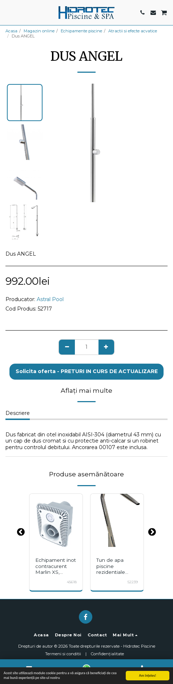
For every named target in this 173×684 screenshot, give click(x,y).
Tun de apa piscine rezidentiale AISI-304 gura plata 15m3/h (113, 572)
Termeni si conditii (63, 653)
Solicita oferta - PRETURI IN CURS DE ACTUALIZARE (87, 371)
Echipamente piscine (81, 30)
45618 (72, 582)
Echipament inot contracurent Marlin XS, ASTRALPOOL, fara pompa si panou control (55, 575)
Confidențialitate (107, 653)
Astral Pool (50, 299)
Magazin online (39, 30)
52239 (133, 582)
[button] (8, 12)
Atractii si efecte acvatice (132, 30)
